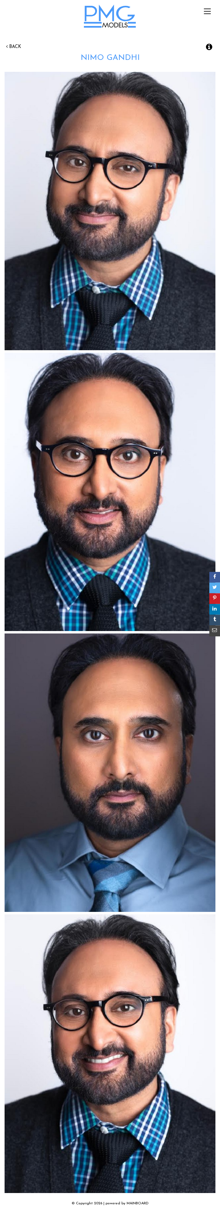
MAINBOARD (138, 1203)
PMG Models (110, 18)
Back (13, 47)
